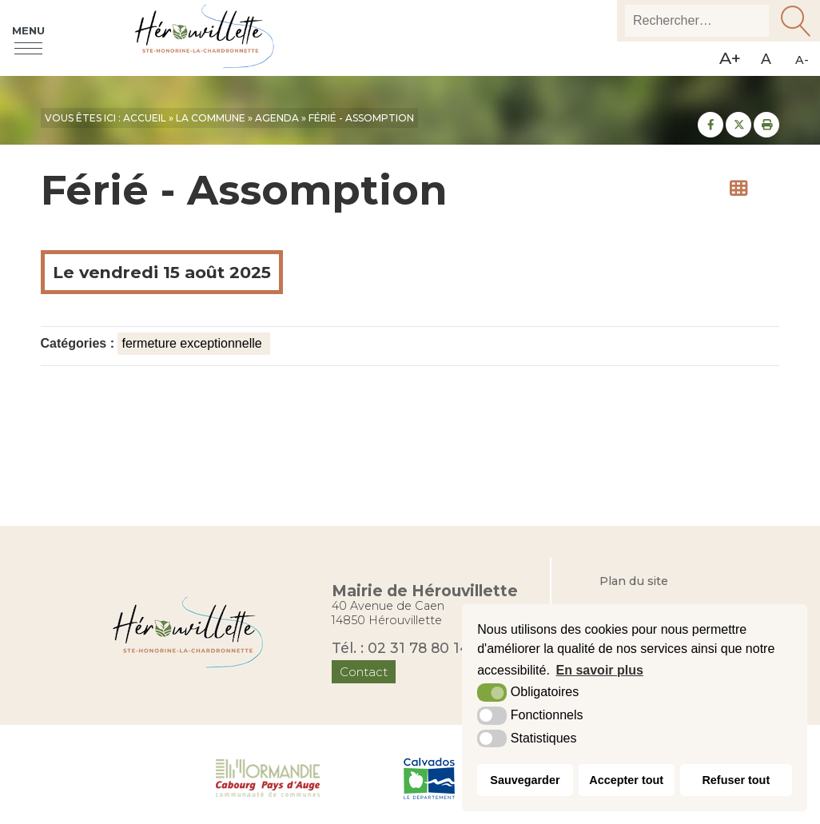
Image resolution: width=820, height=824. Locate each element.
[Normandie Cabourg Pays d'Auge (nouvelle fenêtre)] (268, 777)
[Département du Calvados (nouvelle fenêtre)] (429, 777)
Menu (28, 30)
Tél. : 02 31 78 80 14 (401, 647)
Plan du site (633, 581)
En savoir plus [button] (599, 670)
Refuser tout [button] (736, 780)
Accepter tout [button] (626, 780)
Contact (364, 671)
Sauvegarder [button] (524, 780)
